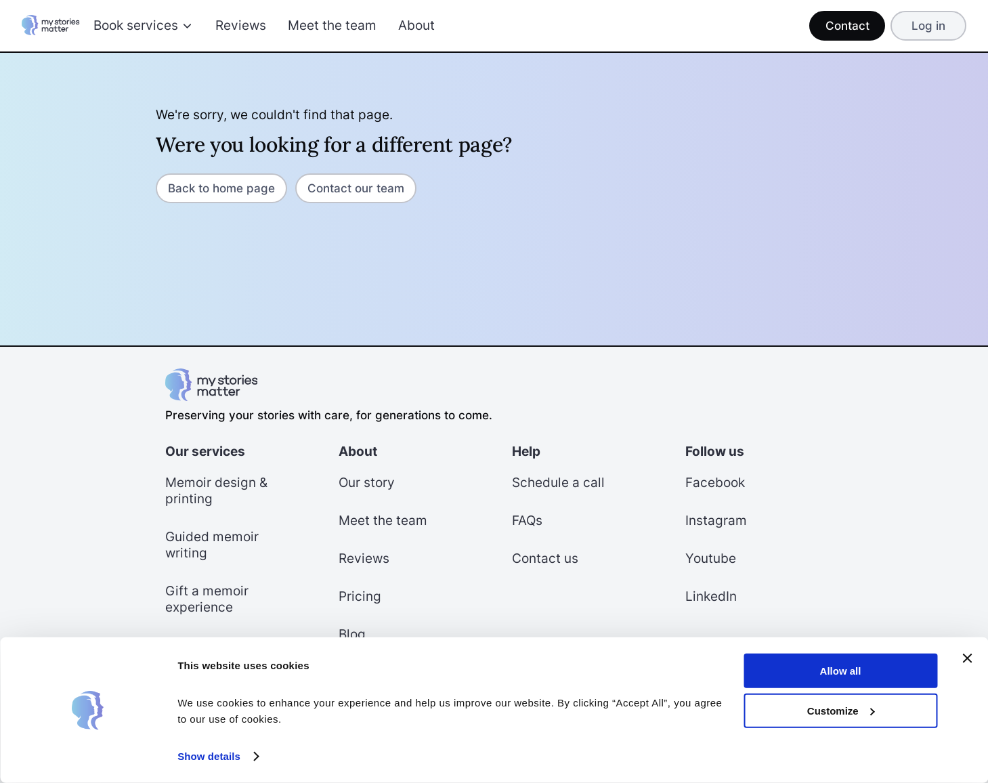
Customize (841, 710)
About (416, 25)
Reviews (240, 25)
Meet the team (332, 25)
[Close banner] (967, 658)
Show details (208, 756)
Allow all (840, 671)
